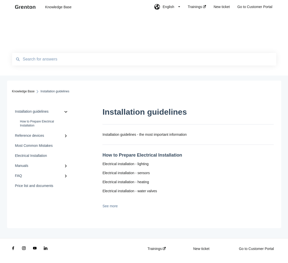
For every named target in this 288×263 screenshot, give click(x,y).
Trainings (157, 249)
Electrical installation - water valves (129, 191)
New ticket (201, 249)
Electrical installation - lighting (125, 164)
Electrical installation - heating (125, 182)
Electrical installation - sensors (126, 173)
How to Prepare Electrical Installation (37, 123)
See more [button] (110, 206)
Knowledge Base (58, 7)
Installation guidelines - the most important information (144, 135)
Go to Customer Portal (256, 249)
